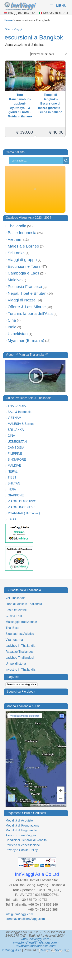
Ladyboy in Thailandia (20, 645)
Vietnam (15, 239)
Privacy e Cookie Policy (22, 850)
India (12, 327)
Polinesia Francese (25, 286)
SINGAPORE (17, 459)
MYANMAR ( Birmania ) (24, 513)
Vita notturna (14, 639)
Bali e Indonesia (22, 232)
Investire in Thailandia (20, 669)
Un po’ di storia (16, 663)
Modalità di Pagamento (21, 830)
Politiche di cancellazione (23, 845)
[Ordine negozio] (48, 54)
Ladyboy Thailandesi (20, 657)
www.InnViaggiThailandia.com (35, 942)
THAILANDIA (17, 405)
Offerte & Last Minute (27, 307)
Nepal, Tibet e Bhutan (27, 293)
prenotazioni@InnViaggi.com (25, 918)
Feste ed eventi (16, 610)
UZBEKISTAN (17, 441)
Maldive (15, 280)
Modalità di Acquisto (19, 820)
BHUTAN (14, 483)
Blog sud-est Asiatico (20, 633)
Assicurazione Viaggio (21, 835)
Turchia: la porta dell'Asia (30, 313)
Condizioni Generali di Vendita (26, 840)
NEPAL (12, 471)
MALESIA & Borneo (21, 423)
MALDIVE (14, 465)
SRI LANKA (16, 429)
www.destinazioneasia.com (35, 946)
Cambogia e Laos (23, 273)
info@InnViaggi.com (19, 914)
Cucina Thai (14, 615)
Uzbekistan (18, 333)
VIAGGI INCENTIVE (22, 507)
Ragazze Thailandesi (20, 651)
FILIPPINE (15, 453)
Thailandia (17, 226)
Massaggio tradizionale (21, 621)
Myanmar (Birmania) (26, 340)
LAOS (12, 519)
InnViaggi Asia (11, 950)
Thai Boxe (12, 627)
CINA (11, 435)
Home (8, 20)
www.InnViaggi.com (35, 939)
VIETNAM (14, 417)
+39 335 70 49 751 (55, 13)
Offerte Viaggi (13, 29)
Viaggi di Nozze (22, 300)
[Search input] (37, 160)
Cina (12, 320)
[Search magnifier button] (66, 160)
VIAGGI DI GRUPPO (22, 501)
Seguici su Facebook (21, 691)
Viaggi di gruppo (22, 259)
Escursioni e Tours (24, 266)
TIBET (12, 477)
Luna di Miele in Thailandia (24, 604)
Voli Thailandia (16, 598)
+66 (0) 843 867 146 (21, 13)
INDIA (12, 489)
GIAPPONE (16, 495)
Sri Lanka (16, 253)
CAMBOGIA (16, 447)
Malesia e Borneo (23, 246)
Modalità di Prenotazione (22, 825)
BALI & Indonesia (19, 411)
